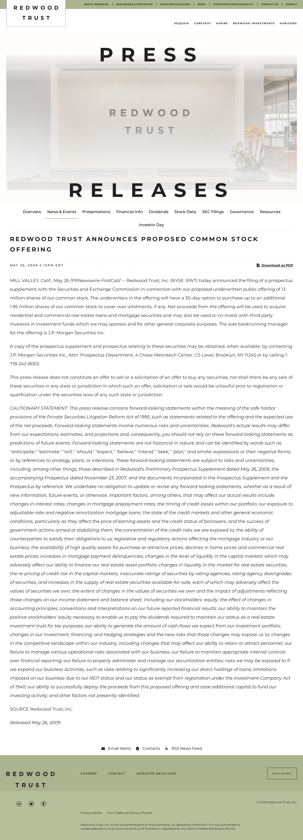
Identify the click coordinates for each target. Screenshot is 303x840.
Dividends (158, 211)
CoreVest (202, 23)
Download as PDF (274, 265)
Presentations (96, 211)
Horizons (288, 23)
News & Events (61, 211)
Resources (270, 211)
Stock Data (185, 211)
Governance (242, 211)
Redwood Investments (254, 23)
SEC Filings (213, 211)
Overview (32, 211)
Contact (116, 773)
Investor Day (151, 225)
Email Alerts (119, 748)
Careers (89, 773)
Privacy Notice (91, 812)
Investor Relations (156, 773)
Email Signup (282, 773)
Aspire (222, 23)
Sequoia (181, 23)
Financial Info (129, 211)
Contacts (151, 748)
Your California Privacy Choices (129, 812)
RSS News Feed (186, 748)
